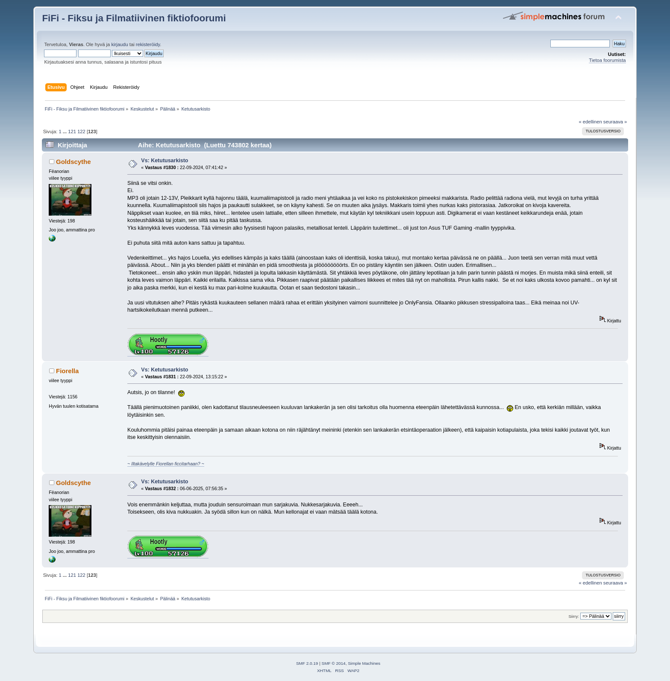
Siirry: (573, 616)
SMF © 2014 (334, 663)
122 (81, 131)
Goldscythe (73, 161)
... (65, 131)
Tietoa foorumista (607, 60)
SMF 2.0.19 (307, 663)
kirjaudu (119, 44)
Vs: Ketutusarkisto (164, 161)
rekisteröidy (148, 44)
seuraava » (615, 121)
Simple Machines (364, 663)
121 (72, 131)
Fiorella (67, 370)
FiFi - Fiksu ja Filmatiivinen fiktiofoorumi (134, 18)
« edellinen (590, 121)
